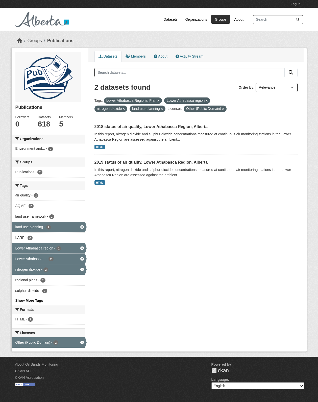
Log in (296, 4)
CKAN (220, 370)
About (239, 19)
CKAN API (23, 371)
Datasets (171, 19)
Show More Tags (29, 300)
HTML (99, 146)
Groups (221, 19)
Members (136, 56)
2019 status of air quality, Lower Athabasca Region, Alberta (151, 162)
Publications (60, 40)
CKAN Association (29, 377)
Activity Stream (189, 56)
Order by (246, 87)
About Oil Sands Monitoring (36, 364)
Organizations (196, 19)
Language (219, 380)
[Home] (19, 40)
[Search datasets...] (278, 19)
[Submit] (297, 19)
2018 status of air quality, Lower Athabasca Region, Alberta (151, 126)
